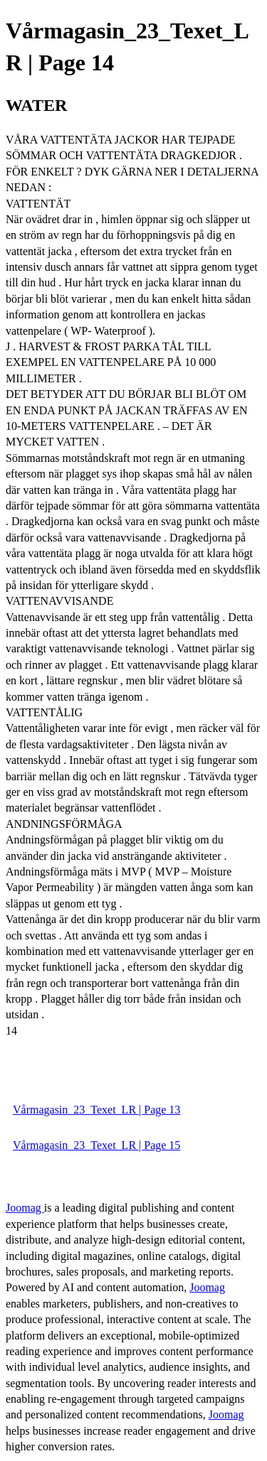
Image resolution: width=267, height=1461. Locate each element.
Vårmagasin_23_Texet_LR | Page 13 (96, 1110)
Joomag (25, 1208)
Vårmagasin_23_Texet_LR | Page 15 (96, 1145)
